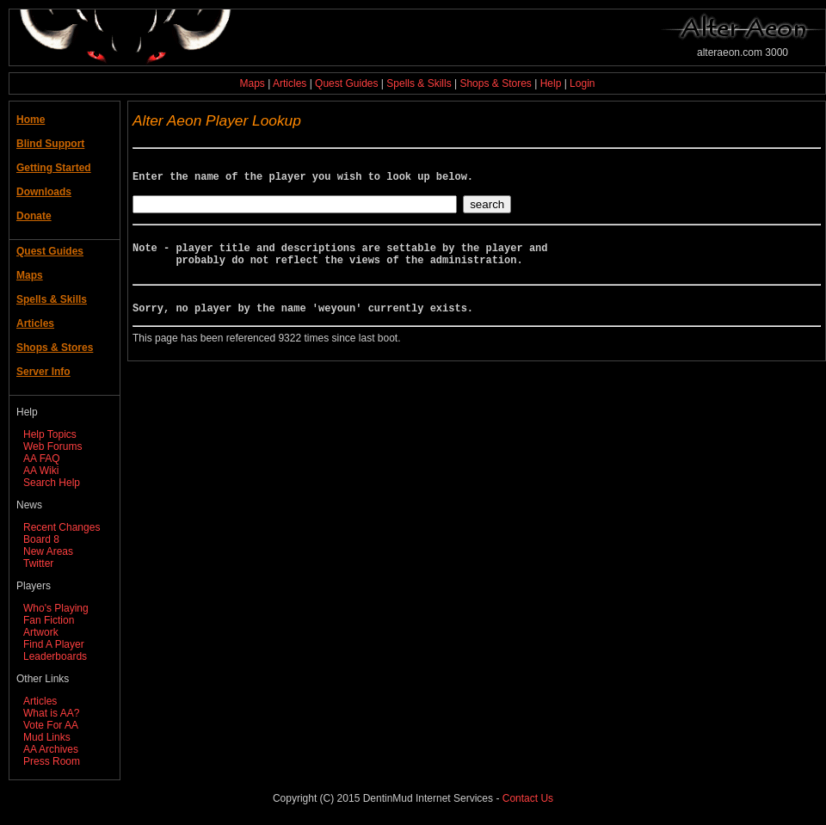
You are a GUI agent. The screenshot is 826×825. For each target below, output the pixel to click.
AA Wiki (41, 471)
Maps (252, 83)
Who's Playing (56, 608)
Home (30, 120)
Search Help (51, 483)
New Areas (48, 551)
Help (551, 83)
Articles (289, 83)
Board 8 (41, 539)
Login (582, 83)
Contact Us (527, 798)
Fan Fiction (48, 620)
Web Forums (52, 446)
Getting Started (53, 168)
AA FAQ (41, 459)
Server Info (43, 372)
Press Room (51, 761)
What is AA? (51, 713)
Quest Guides (346, 83)
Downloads (43, 192)
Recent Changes (61, 527)
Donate (34, 216)
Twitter (38, 563)
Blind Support (50, 144)
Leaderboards (55, 656)
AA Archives (50, 749)
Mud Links (47, 737)
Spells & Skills (418, 83)
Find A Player (53, 644)
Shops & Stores (495, 83)
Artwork (41, 632)
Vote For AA (50, 725)
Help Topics (50, 434)
